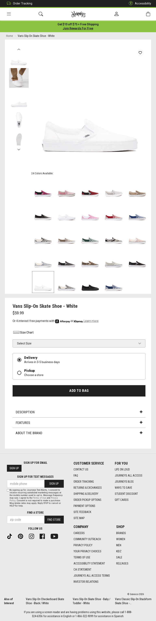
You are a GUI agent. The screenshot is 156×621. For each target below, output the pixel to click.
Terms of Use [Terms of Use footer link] (82, 557)
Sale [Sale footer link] (119, 557)
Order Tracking (18, 3)
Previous (19, 48)
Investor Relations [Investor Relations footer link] (86, 581)
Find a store (35, 512)
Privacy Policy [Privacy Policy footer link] (83, 545)
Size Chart (23, 332)
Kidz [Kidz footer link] (118, 551)
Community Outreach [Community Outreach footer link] (87, 539)
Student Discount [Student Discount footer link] (126, 493)
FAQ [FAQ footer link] (76, 475)
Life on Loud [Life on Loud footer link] (122, 469)
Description (79, 412)
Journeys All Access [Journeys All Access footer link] (128, 475)
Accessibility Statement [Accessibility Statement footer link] (89, 563)
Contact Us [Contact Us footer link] (81, 469)
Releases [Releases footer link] (122, 563)
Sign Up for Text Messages (35, 476)
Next (19, 148)
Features (79, 422)
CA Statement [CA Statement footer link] (82, 569)
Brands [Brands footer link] (121, 533)
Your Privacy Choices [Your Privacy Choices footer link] (87, 551)
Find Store (54, 519)
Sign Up (14, 468)
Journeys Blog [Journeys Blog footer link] (124, 481)
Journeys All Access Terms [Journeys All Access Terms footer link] (92, 575)
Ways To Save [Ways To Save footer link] (123, 487)
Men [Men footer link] (118, 545)
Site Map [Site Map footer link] (79, 518)
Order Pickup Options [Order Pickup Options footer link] (87, 499)
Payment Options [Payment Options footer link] (84, 506)
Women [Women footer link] (120, 539)
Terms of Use (39, 498)
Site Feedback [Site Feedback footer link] (82, 512)
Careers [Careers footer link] (79, 533)
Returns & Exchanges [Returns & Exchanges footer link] (88, 487)
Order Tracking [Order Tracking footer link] (84, 481)
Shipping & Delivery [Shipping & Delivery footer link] (86, 493)
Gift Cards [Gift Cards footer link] (122, 499)
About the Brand (79, 433)
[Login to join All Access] (78, 24)
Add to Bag (79, 391)
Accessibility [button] (139, 3)
